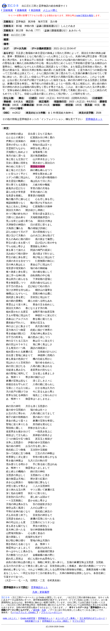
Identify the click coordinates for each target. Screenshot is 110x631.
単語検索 (36, 10)
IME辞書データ (32, 621)
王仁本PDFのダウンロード (92, 618)
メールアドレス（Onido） (24, 612)
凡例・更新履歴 (40, 592)
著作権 (36, 610)
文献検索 (8, 10)
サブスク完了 (78, 621)
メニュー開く (50, 10)
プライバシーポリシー (51, 612)
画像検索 (22, 10)
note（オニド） (10, 618)
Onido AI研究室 (27, 618)
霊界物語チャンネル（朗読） (56, 621)
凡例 (44, 610)
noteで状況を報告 (84, 15)
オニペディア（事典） (66, 618)
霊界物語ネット (94, 119)
